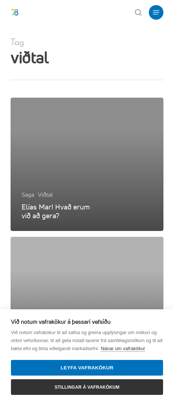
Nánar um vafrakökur (123, 348)
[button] (156, 12)
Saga (28, 195)
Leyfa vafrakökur (87, 367)
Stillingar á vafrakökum (87, 387)
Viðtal (45, 195)
